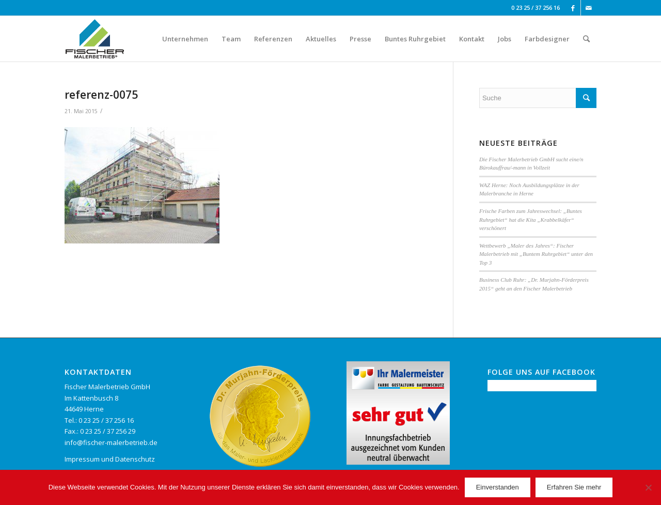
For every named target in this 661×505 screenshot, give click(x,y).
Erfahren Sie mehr (574, 487)
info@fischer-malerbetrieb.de (111, 442)
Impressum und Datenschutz (110, 459)
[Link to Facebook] (572, 8)
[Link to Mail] (588, 8)
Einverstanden (497, 487)
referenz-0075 (101, 94)
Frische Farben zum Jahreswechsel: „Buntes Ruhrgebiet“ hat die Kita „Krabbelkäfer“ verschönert (530, 219)
